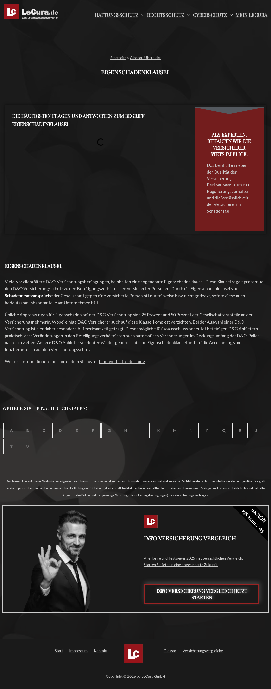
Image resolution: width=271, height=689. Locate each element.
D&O (101, 314)
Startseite (118, 57)
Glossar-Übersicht (145, 57)
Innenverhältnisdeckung (122, 361)
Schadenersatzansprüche (29, 295)
